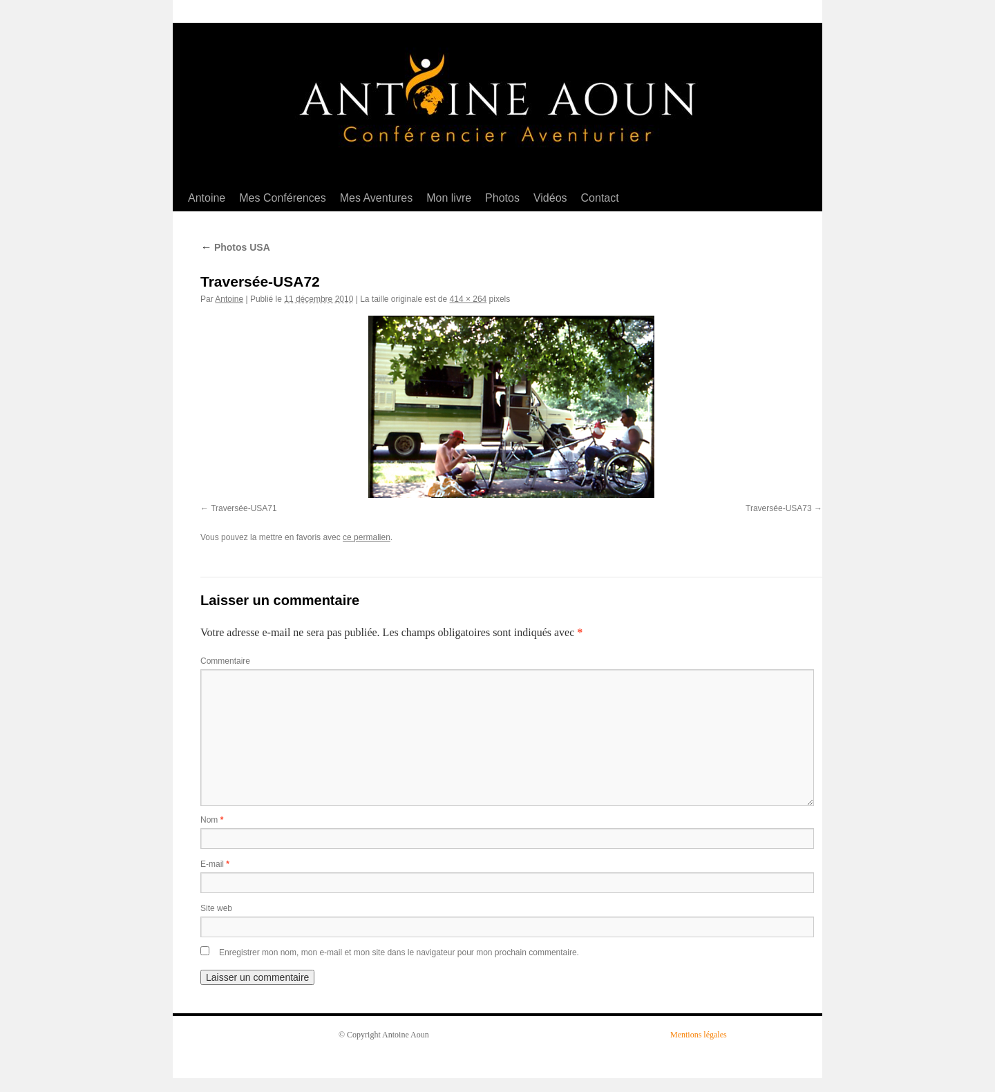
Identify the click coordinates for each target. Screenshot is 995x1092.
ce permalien (366, 537)
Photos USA (235, 247)
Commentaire (225, 661)
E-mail (214, 864)
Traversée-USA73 (779, 508)
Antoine (206, 198)
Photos (502, 198)
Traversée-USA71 (244, 508)
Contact (600, 198)
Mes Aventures (376, 198)
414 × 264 (468, 299)
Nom (211, 820)
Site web (216, 908)
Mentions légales (698, 1035)
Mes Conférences (282, 198)
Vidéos (550, 198)
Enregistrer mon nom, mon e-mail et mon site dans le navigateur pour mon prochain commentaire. (399, 952)
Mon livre (448, 198)
